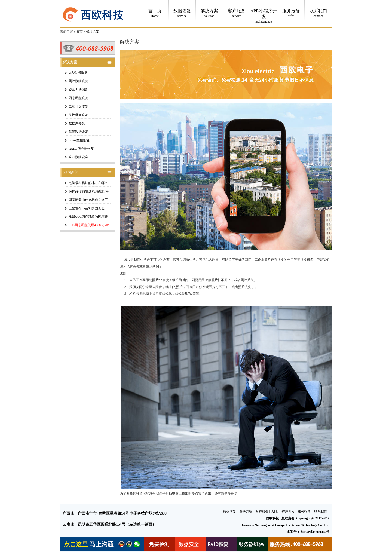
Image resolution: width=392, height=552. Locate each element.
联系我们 (320, 511)
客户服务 (261, 511)
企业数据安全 (78, 157)
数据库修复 (77, 123)
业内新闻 (69, 172)
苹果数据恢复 (78, 132)
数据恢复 (229, 511)
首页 (79, 32)
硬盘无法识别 (78, 89)
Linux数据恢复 (79, 140)
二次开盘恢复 (78, 106)
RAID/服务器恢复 (81, 149)
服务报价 (304, 511)
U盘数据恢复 (78, 73)
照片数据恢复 (78, 81)
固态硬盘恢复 (78, 98)
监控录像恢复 (78, 115)
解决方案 (92, 32)
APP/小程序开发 (283, 511)
